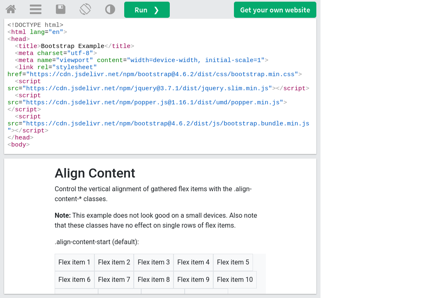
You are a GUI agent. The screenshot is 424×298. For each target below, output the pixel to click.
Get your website (275, 9)
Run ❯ (147, 9)
